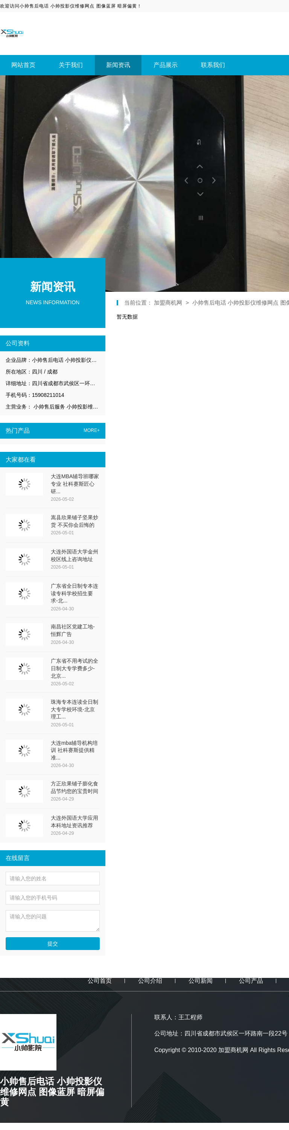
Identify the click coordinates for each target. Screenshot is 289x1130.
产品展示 (166, 65)
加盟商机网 (169, 302)
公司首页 (100, 981)
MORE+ (92, 430)
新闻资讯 (118, 65)
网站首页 (23, 65)
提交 (52, 944)
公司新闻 (201, 981)
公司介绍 (150, 981)
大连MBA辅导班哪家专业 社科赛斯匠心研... (75, 483)
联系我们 (213, 65)
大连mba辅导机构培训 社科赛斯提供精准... (74, 750)
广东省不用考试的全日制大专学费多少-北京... (74, 668)
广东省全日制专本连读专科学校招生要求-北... (74, 593)
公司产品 (251, 981)
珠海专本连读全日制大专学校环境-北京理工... (74, 709)
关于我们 (71, 65)
